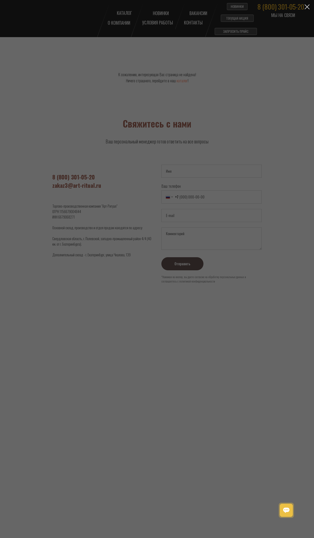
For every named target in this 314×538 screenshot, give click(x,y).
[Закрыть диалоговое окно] (307, 7)
